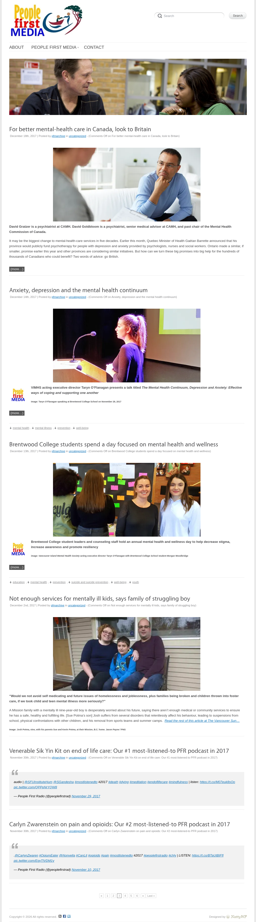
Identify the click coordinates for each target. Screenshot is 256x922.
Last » (151, 895)
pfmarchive (58, 135)
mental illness (43, 427)
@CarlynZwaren (26, 855)
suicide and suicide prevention (90, 582)
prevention (64, 427)
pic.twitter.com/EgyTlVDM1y (34, 861)
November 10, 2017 (86, 870)
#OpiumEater (48, 855)
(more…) (16, 269)
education (19, 582)
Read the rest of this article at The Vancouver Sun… (202, 721)
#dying (124, 782)
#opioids (94, 855)
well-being (82, 427)
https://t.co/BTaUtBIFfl (208, 855)
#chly (172, 855)
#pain (105, 855)
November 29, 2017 (86, 796)
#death (113, 782)
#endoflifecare (157, 782)
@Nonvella (67, 855)
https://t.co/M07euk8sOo (217, 782)
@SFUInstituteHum (38, 782)
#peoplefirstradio (156, 855)
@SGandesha (63, 782)
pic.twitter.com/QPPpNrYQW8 (35, 787)
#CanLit (81, 855)
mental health (21, 427)
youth (135, 582)
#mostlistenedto (86, 782)
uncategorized (77, 135)
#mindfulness (178, 782)
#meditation (138, 782)
